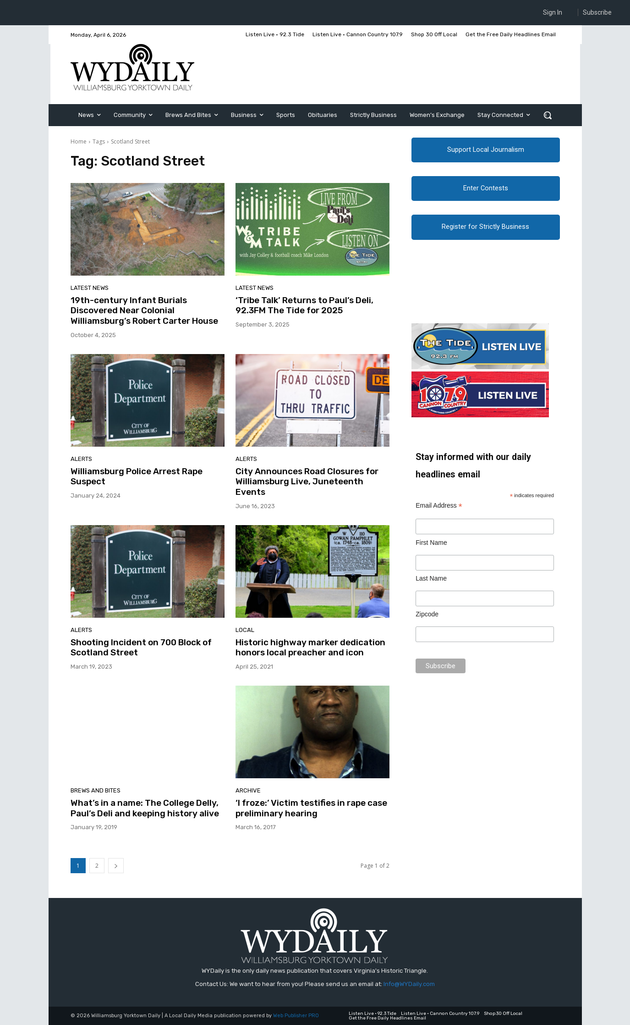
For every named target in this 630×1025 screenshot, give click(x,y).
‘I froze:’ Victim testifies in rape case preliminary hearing (311, 808)
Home (79, 141)
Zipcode (427, 615)
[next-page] (116, 865)
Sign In (552, 12)
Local (245, 630)
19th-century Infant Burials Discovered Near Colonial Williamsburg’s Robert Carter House (145, 311)
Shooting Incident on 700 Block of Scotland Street (141, 647)
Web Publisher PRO (296, 1016)
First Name (431, 543)
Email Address (439, 506)
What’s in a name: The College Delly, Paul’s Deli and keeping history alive (145, 808)
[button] (548, 115)
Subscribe (597, 12)
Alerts (81, 459)
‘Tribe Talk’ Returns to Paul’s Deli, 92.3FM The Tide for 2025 (304, 305)
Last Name (431, 579)
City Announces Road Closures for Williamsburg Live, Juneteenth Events (307, 482)
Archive (248, 790)
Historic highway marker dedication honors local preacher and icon (310, 647)
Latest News (90, 288)
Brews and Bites (96, 790)
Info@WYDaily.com (409, 984)
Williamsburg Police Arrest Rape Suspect (137, 476)
